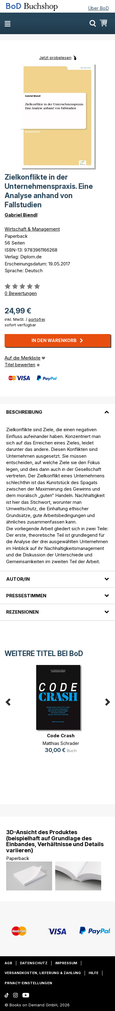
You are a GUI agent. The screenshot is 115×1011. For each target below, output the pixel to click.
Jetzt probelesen (55, 57)
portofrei (37, 319)
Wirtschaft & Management (32, 229)
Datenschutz (34, 963)
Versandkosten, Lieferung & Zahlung (43, 973)
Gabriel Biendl (21, 215)
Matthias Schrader (61, 743)
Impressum (66, 963)
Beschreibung (24, 412)
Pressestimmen (26, 596)
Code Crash (61, 735)
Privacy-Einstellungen (28, 983)
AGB (8, 963)
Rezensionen (22, 612)
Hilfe (93, 973)
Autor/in (18, 579)
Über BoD (98, 8)
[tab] (57, 408)
